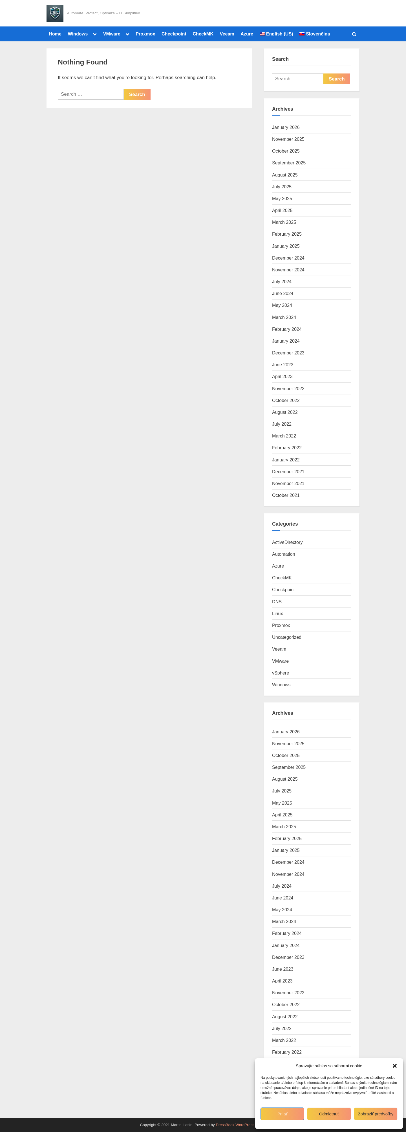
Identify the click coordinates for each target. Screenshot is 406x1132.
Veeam (227, 33)
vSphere (280, 672)
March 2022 (284, 435)
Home (55, 33)
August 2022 (285, 412)
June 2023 (282, 364)
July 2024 (282, 281)
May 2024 (282, 305)
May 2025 (282, 198)
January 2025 (286, 246)
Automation (283, 554)
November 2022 (288, 388)
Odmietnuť (329, 1113)
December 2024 (288, 257)
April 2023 (282, 376)
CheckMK (203, 33)
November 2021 (288, 483)
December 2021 (288, 471)
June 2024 (282, 293)
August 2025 (285, 174)
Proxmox (145, 33)
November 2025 (288, 139)
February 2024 (287, 329)
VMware (111, 33)
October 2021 (286, 495)
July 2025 (282, 186)
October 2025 (286, 150)
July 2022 (282, 424)
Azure (246, 33)
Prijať (282, 1113)
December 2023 (288, 352)
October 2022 (286, 400)
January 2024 (286, 340)
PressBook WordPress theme (241, 1125)
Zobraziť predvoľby (375, 1113)
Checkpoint (174, 33)
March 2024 (284, 317)
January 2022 (286, 459)
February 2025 (287, 233)
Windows (78, 33)
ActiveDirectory (287, 542)
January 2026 (286, 127)
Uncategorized (286, 637)
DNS (277, 601)
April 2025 (282, 210)
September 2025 (289, 162)
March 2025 (284, 222)
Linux (277, 613)
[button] (395, 1066)
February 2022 (287, 447)
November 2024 (288, 269)
